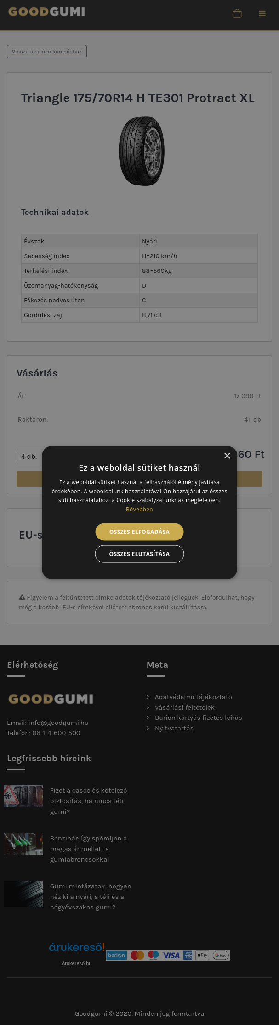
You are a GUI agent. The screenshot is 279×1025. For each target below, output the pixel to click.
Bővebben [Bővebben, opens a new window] (139, 509)
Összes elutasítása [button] (139, 554)
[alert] (139, 512)
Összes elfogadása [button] (139, 532)
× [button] (226, 455)
